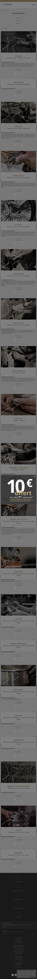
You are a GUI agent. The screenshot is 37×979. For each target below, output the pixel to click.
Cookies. (30, 976)
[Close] (34, 476)
